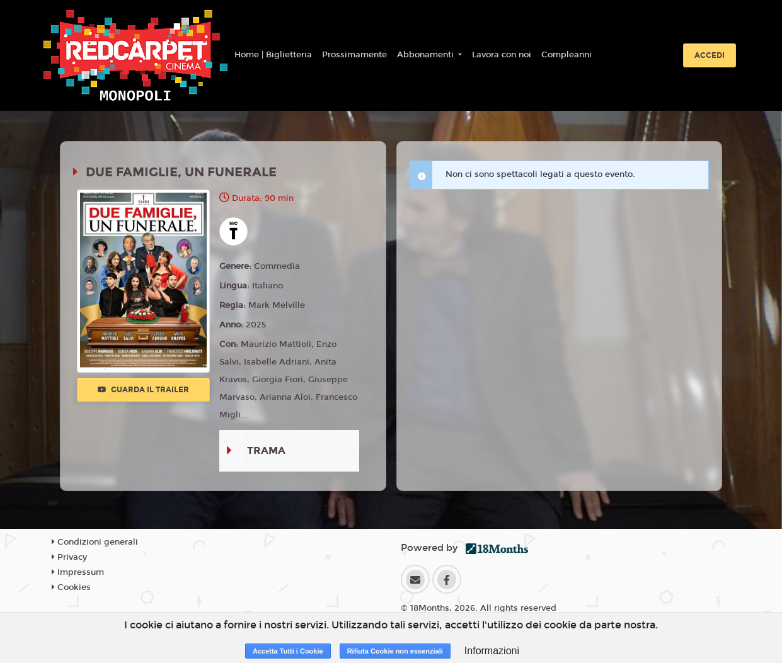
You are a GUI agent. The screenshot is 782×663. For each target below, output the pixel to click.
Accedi (709, 55)
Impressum (78, 572)
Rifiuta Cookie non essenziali (395, 651)
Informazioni (491, 650)
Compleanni (566, 55)
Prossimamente (354, 55)
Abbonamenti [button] (426, 55)
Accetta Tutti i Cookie (288, 651)
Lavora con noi (501, 55)
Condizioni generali (95, 542)
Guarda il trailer (143, 389)
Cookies (71, 587)
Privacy (69, 557)
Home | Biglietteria (273, 55)
